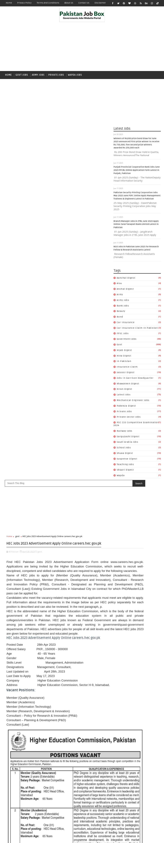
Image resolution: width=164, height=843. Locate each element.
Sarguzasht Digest (128, 438)
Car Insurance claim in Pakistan (137, 330)
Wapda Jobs (75, 75)
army (120, 296)
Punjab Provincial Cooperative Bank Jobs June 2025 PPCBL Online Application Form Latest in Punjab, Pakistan (137, 172)
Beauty (121, 313)
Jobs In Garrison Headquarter (135, 380)
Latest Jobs (124, 397)
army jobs (123, 302)
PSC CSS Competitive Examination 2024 (136, 776)
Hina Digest (124, 358)
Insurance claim (127, 369)
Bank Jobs (123, 308)
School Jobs (124, 449)
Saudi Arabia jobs (127, 444)
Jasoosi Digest (126, 374)
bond (120, 319)
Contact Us (83, 2)
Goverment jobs (127, 341)
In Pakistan (124, 363)
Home (9, 2)
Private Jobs (56, 75)
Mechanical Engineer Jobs (133, 402)
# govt (17, 723)
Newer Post (13, 819)
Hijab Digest (124, 352)
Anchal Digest (125, 291)
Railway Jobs (124, 433)
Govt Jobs (22, 75)
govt (119, 346)
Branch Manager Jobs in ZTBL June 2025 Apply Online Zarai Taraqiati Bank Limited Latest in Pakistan (136, 226)
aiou (119, 285)
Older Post (102, 819)
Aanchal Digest (126, 280)
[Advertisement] (82, 47)
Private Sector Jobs (129, 419)
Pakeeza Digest (126, 408)
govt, (40, 159)
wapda (121, 477)
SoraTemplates (23, 838)
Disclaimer (100, 2)
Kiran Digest (124, 391)
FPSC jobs (123, 335)
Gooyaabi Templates (60, 838)
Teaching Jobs (125, 466)
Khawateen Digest (128, 385)
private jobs (124, 413)
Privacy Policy (24, 2)
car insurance (126, 324)
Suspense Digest (127, 461)
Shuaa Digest (125, 455)
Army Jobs (38, 75)
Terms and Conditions (48, 2)
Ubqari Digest (125, 472)
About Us (68, 2)
